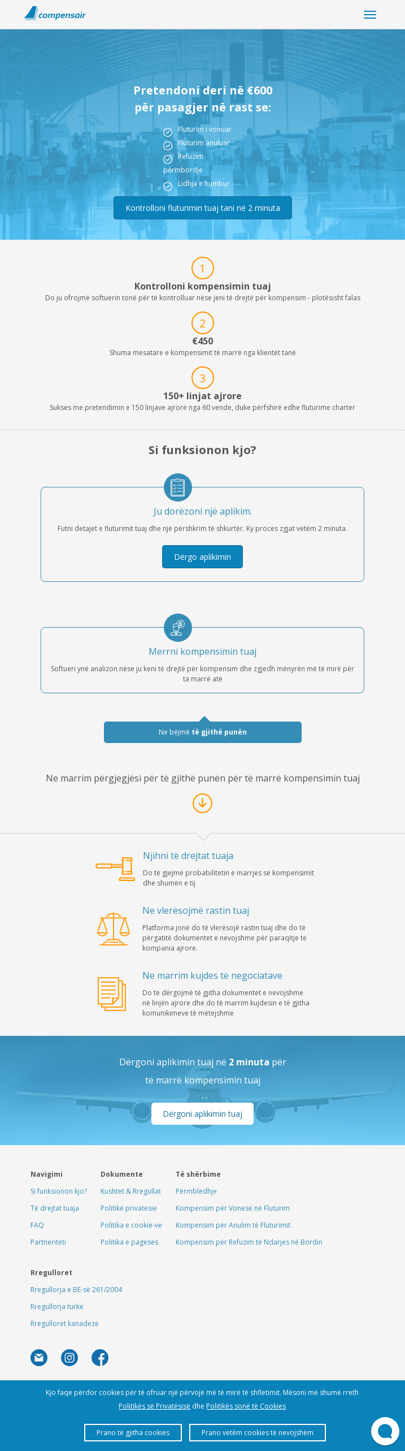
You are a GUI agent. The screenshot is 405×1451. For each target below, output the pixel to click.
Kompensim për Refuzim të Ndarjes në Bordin (249, 1242)
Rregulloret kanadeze (65, 1323)
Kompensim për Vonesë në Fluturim (233, 1208)
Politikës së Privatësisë (154, 1406)
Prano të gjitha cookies (133, 1432)
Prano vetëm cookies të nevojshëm (257, 1432)
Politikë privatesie (129, 1208)
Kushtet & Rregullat (131, 1191)
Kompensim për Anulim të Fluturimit (233, 1225)
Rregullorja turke (57, 1306)
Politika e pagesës (129, 1242)
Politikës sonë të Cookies (246, 1406)
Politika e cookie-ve (131, 1225)
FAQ (37, 1225)
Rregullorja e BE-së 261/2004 (76, 1289)
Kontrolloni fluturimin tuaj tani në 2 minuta (202, 207)
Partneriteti (48, 1242)
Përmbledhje (196, 1191)
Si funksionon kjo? (59, 1191)
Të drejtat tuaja (55, 1208)
